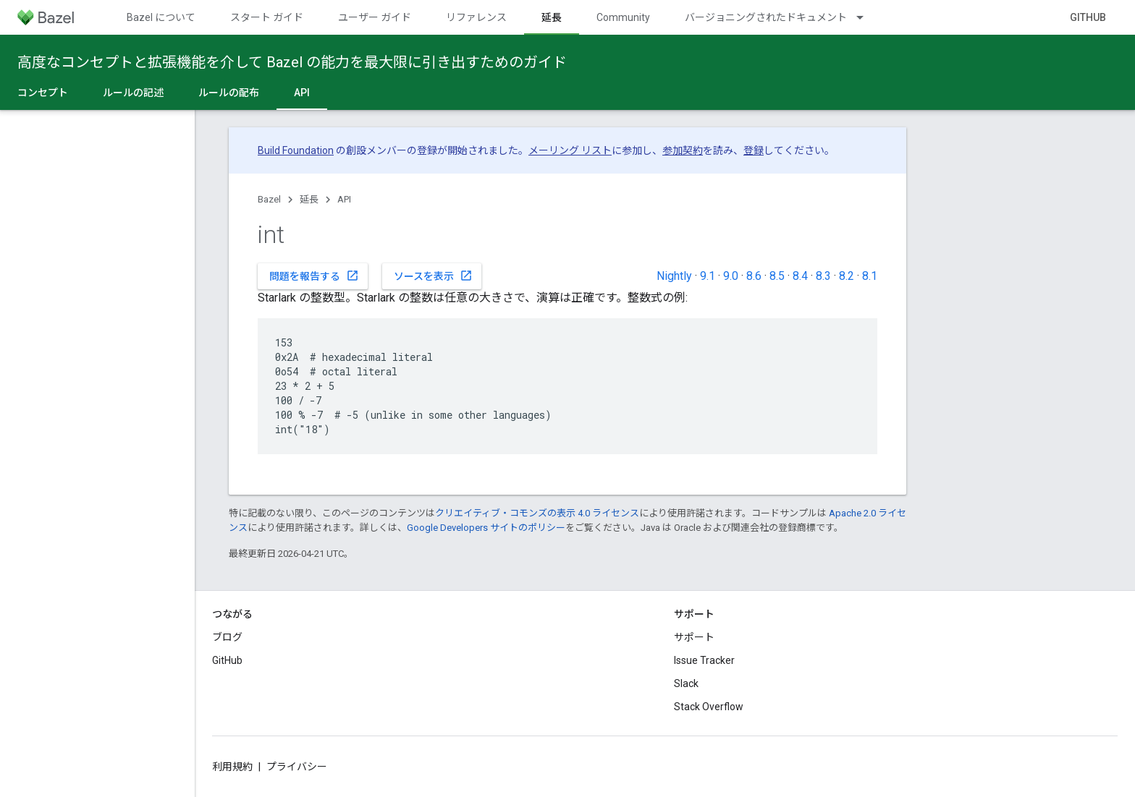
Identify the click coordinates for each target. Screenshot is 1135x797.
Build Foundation (296, 150)
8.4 (800, 276)
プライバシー (296, 766)
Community (623, 17)
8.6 (753, 276)
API (344, 199)
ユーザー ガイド (374, 17)
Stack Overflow (708, 706)
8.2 (846, 276)
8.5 (777, 276)
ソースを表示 (433, 275)
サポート (694, 637)
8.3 (823, 276)
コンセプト (42, 92)
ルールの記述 (133, 92)
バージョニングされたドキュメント (766, 17)
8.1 (869, 276)
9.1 (707, 276)
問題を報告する (314, 275)
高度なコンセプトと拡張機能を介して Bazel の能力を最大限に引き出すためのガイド (292, 62)
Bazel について (161, 17)
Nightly (674, 276)
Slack (686, 683)
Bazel (269, 199)
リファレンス (476, 17)
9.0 (730, 276)
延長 (309, 199)
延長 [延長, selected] (551, 17)
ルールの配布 (228, 92)
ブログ (227, 637)
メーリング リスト (570, 150)
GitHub (1088, 17)
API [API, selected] (302, 92)
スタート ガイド (266, 17)
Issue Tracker (704, 660)
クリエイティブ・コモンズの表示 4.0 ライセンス (537, 513)
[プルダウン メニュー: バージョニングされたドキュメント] (866, 17)
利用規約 (232, 766)
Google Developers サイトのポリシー (486, 527)
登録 (753, 150)
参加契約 (682, 150)
